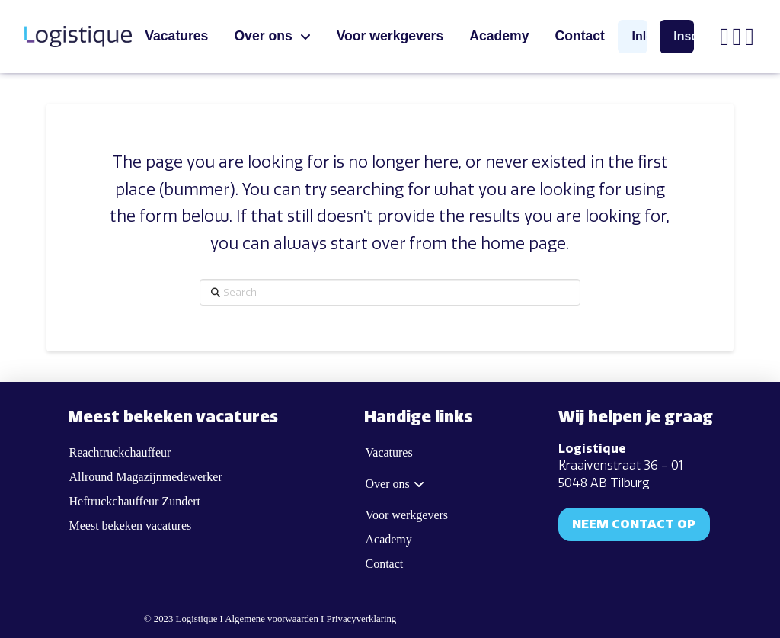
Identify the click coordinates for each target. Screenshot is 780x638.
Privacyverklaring (362, 619)
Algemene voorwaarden (271, 619)
